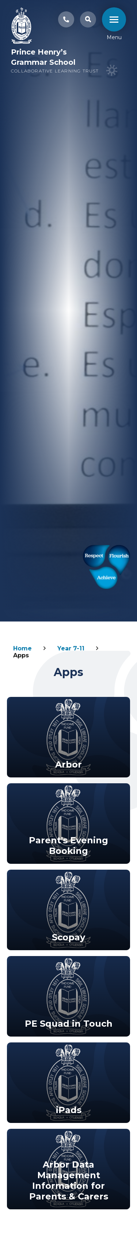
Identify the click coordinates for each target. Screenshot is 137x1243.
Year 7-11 (70, 648)
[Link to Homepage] (22, 26)
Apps (21, 655)
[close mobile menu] (114, 19)
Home (22, 648)
